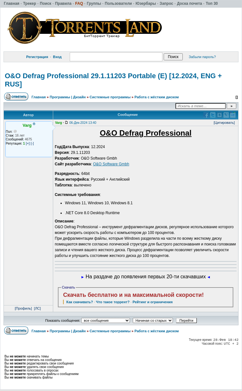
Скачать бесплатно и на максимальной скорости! (133, 295)
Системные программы (110, 97)
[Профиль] (23, 308)
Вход (57, 57)
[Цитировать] (224, 122)
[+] (28, 143)
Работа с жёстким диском (156, 97)
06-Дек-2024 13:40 (82, 122)
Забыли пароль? (202, 57)
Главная (39, 97)
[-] (32, 143)
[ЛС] (37, 308)
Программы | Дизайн (68, 97)
